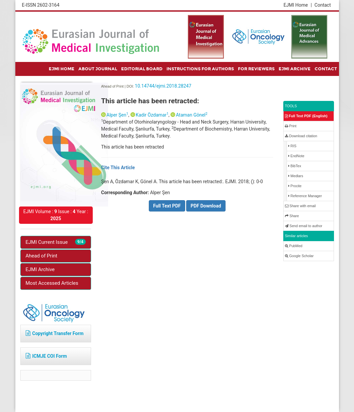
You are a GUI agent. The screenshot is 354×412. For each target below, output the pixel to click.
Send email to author (303, 226)
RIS (292, 146)
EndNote (296, 156)
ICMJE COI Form (46, 356)
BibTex (294, 166)
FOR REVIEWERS (256, 69)
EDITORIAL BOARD (141, 69)
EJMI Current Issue (56, 242)
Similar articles (296, 236)
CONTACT (326, 69)
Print (291, 126)
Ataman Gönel (191, 115)
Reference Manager (305, 196)
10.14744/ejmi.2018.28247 (163, 86)
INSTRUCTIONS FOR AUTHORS (200, 69)
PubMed (294, 246)
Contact (323, 5)
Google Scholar (299, 256)
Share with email (300, 206)
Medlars (295, 176)
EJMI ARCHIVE (295, 69)
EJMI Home (298, 5)
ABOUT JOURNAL (97, 69)
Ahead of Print (41, 256)
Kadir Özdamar (152, 115)
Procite (295, 186)
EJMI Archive (40, 269)
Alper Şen (117, 115)
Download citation (301, 136)
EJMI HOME (61, 69)
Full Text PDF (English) (306, 116)
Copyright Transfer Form (55, 333)
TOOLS (291, 106)
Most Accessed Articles (52, 283)
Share (292, 216)
